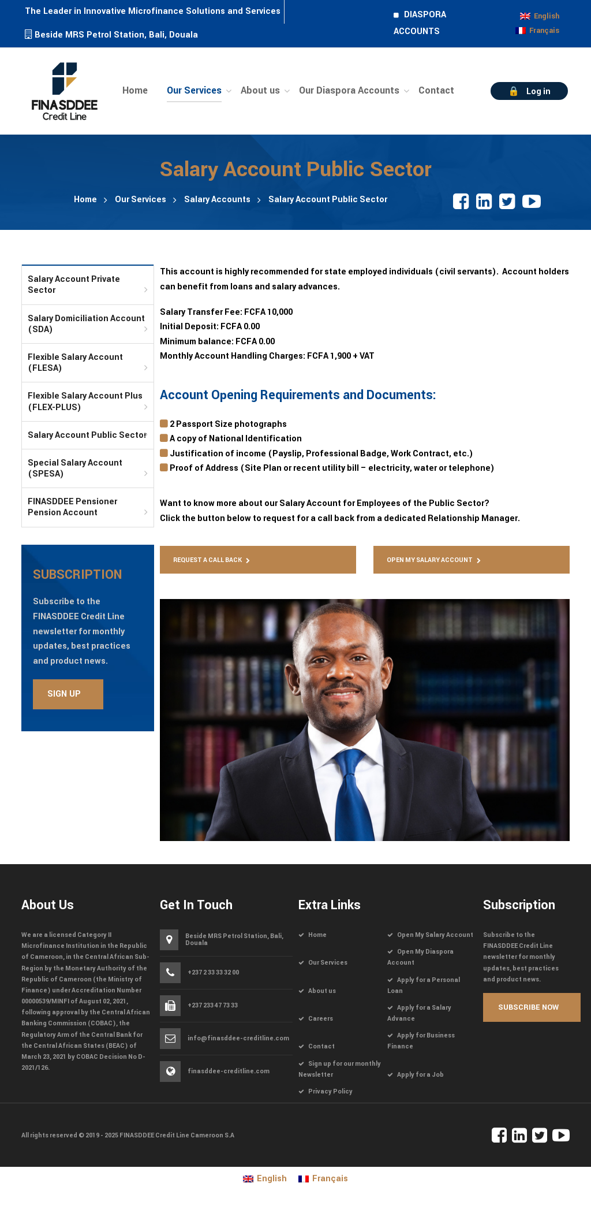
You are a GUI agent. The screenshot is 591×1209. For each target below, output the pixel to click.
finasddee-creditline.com (229, 1071)
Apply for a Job (420, 1074)
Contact (321, 1046)
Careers (320, 1018)
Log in (538, 91)
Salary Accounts (217, 200)
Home (85, 200)
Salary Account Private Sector (74, 285)
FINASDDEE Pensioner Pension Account (72, 507)
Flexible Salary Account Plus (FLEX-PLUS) (85, 401)
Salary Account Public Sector (87, 435)
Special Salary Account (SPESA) (75, 468)
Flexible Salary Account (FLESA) (75, 363)
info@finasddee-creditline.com (238, 1038)
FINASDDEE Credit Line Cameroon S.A (176, 1135)
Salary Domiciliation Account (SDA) (86, 324)
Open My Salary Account (430, 560)
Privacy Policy (330, 1091)
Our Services (140, 200)
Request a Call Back (207, 560)
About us (322, 991)
